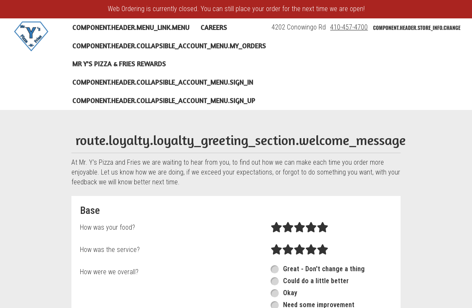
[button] (31, 36)
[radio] (276, 228)
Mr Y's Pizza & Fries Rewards (119, 63)
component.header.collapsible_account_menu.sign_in (162, 82)
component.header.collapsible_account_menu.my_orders (169, 45)
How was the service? (110, 250)
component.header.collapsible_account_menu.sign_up (163, 100)
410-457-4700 (349, 27)
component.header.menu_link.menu (130, 27)
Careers (214, 27)
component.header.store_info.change (416, 27)
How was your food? (107, 227)
